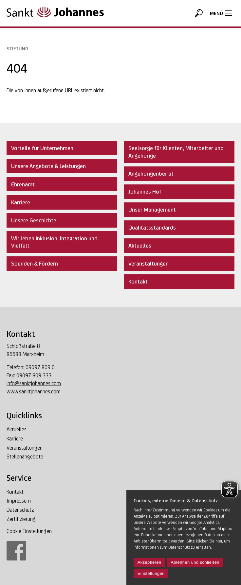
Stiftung (17, 48)
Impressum (19, 501)
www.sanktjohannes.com (34, 391)
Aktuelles (17, 430)
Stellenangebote (25, 457)
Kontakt (15, 492)
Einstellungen (151, 573)
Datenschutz (20, 510)
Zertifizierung (21, 519)
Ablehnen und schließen (195, 562)
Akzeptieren (149, 562)
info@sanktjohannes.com (34, 383)
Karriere (15, 439)
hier (218, 541)
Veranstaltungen (25, 448)
